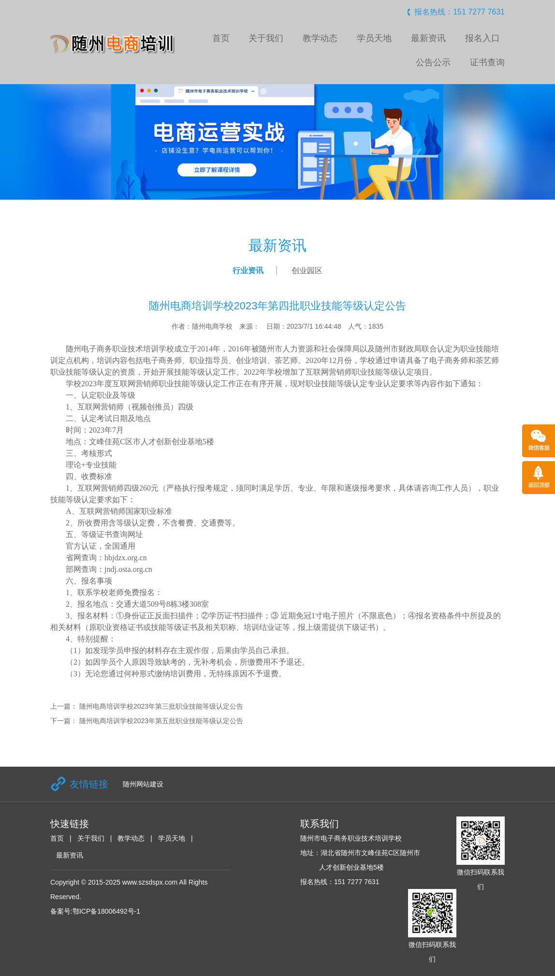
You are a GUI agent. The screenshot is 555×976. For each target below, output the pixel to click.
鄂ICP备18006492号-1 (106, 911)
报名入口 (482, 38)
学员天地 (374, 38)
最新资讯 (428, 38)
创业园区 (307, 270)
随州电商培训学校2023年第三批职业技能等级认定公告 (161, 706)
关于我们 (265, 38)
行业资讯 (248, 270)
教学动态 (320, 38)
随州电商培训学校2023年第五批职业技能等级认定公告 (161, 721)
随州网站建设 (143, 784)
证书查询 (487, 62)
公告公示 (433, 62)
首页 (221, 38)
